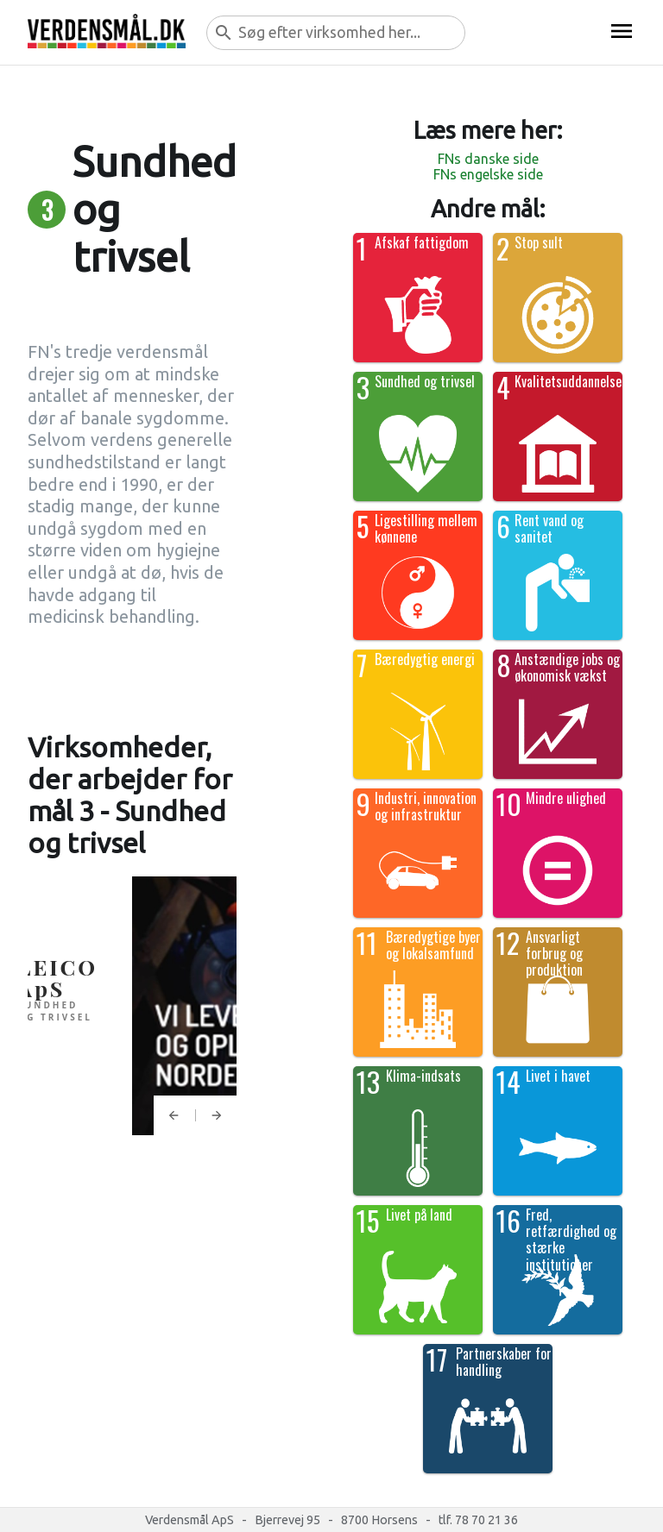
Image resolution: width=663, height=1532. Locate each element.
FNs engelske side (488, 174)
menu (621, 31)
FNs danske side (488, 158)
